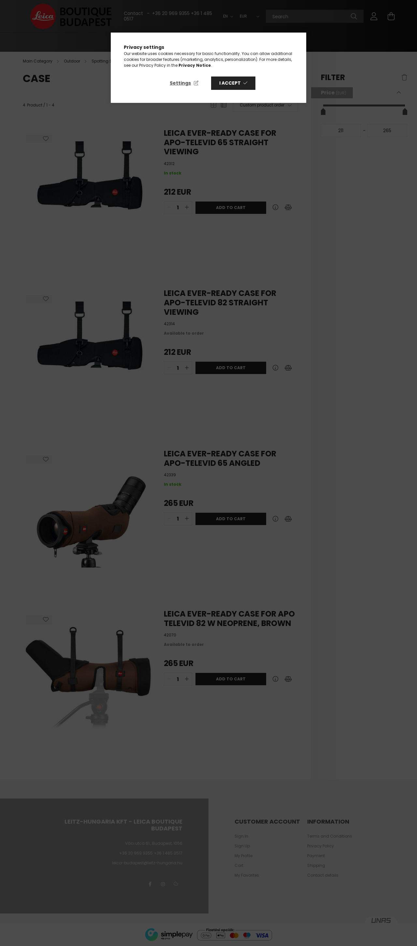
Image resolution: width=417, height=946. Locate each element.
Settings (180, 83)
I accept (230, 83)
